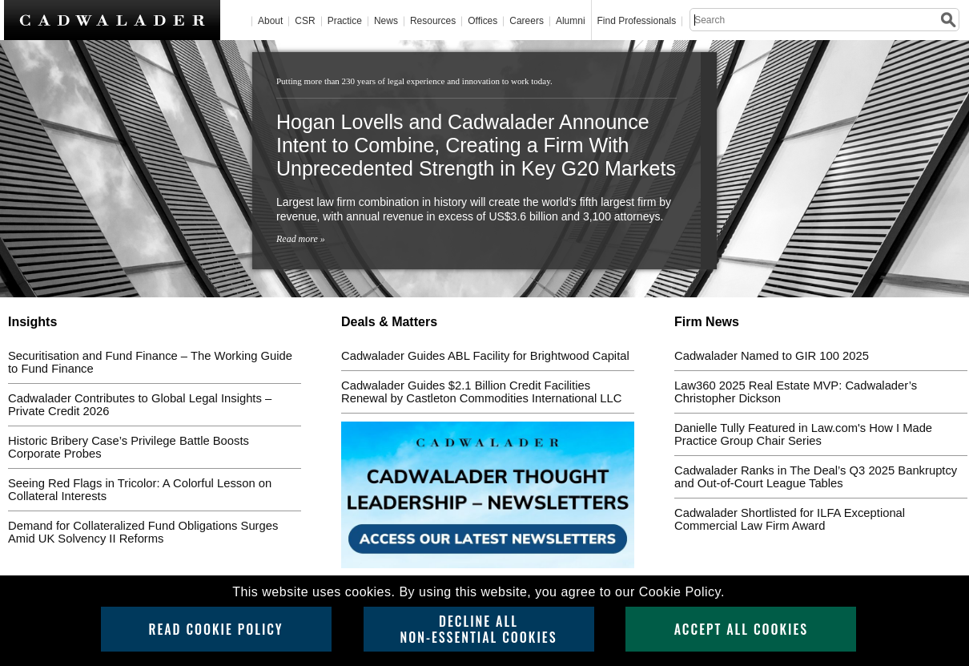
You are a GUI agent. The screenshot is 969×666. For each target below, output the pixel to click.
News (386, 21)
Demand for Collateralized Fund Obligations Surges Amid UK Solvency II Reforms (143, 532)
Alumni (570, 21)
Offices (482, 21)
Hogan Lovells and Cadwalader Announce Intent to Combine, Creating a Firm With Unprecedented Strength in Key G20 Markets (476, 145)
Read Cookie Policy (215, 629)
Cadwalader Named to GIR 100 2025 (771, 355)
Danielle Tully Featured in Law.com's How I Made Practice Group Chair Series (803, 434)
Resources (433, 21)
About (270, 21)
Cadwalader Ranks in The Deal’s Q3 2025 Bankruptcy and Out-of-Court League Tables (815, 477)
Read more (297, 238)
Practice (345, 21)
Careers (526, 21)
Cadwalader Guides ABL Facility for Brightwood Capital (485, 355)
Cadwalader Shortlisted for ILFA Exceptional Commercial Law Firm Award (789, 519)
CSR (305, 21)
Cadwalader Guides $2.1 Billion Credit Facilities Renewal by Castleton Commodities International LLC (481, 392)
